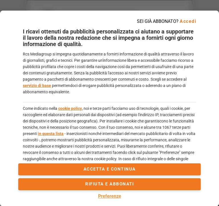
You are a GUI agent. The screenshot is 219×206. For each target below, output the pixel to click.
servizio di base (37, 85)
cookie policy (70, 108)
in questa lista (51, 133)
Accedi (188, 21)
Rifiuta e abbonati (109, 184)
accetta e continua (110, 169)
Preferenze (109, 196)
